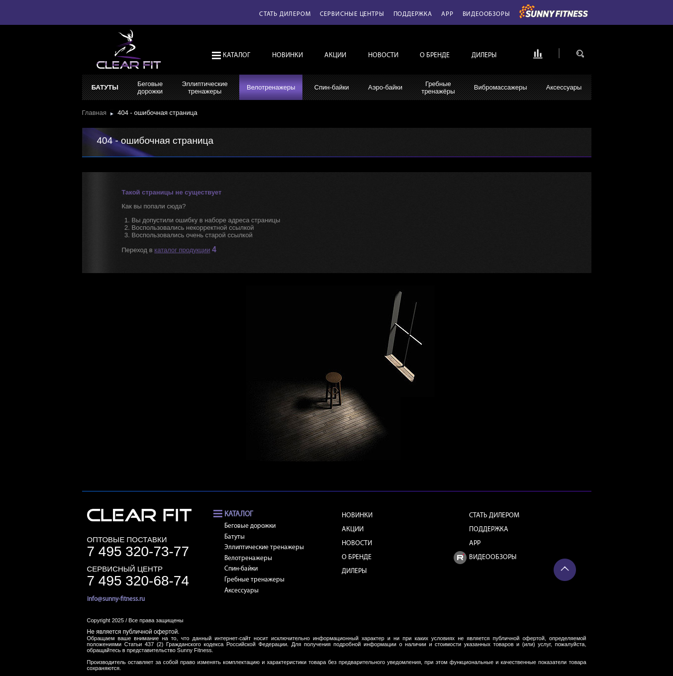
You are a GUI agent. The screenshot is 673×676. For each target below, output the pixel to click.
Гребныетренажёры (438, 87)
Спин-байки (331, 87)
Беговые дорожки (250, 526)
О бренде (435, 55)
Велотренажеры (271, 87)
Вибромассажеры (500, 87)
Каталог (236, 55)
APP (447, 14)
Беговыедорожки (150, 87)
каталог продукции (182, 250)
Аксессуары (563, 87)
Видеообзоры (486, 14)
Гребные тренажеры (254, 580)
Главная (96, 112)
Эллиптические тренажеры (264, 547)
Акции (335, 55)
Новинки (287, 55)
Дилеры (484, 55)
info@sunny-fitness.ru (116, 599)
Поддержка (412, 14)
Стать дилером (284, 14)
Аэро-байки (385, 87)
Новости (383, 55)
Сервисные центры (352, 14)
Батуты (105, 87)
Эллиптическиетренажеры (204, 87)
